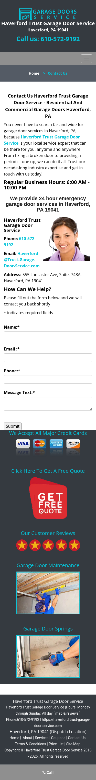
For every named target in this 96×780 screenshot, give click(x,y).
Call (48, 772)
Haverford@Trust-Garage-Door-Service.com (22, 260)
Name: (11, 327)
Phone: (12, 371)
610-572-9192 (60, 38)
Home (34, 73)
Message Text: (19, 392)
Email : (12, 349)
